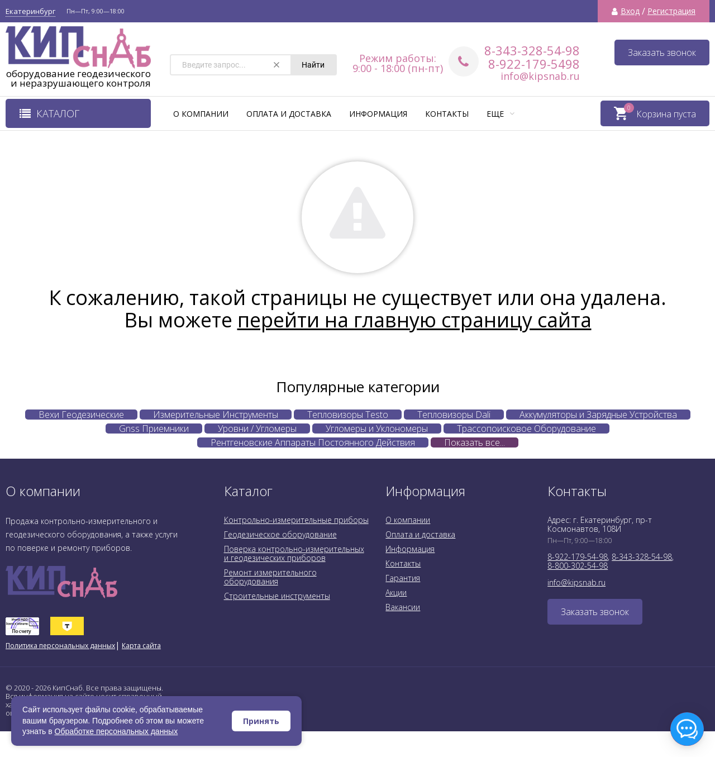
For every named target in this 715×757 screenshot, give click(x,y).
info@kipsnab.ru (540, 76)
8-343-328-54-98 (532, 50)
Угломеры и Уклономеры (377, 428)
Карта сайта (141, 645)
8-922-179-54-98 (577, 556)
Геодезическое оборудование (280, 534)
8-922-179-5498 (534, 64)
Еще (500, 113)
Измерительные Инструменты (215, 415)
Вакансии (402, 607)
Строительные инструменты (277, 596)
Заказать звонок (662, 52)
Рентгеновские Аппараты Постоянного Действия (313, 442)
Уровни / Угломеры (257, 428)
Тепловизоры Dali (453, 415)
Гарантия (402, 578)
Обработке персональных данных (116, 731)
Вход (630, 11)
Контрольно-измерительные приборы (296, 520)
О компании (200, 113)
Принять (261, 721)
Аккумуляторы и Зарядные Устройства (598, 415)
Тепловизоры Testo (347, 415)
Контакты (447, 113)
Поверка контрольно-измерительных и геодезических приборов (294, 553)
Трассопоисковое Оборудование (526, 428)
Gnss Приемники (154, 428)
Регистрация (671, 11)
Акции (396, 592)
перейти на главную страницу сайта (414, 320)
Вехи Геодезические (81, 415)
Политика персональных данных (60, 645)
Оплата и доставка (288, 113)
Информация (378, 113)
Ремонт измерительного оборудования (270, 577)
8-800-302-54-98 (577, 565)
